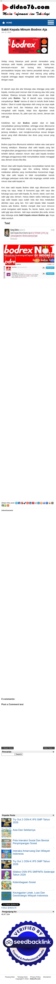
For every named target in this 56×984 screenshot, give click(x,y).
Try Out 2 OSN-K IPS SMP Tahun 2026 (31, 821)
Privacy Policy (35, 977)
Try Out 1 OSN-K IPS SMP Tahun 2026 (31, 863)
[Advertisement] (27, 408)
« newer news (7, 748)
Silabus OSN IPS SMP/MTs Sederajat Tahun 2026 (33, 873)
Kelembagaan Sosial (24, 882)
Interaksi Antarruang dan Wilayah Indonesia (31, 852)
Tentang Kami (22, 977)
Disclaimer (47, 977)
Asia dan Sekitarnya (24, 830)
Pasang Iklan (10, 977)
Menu (51, 22)
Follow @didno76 (8, 908)
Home (9, 23)
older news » (49, 748)
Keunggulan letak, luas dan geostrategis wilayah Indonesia (30, 894)
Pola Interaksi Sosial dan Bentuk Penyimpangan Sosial (31, 842)
